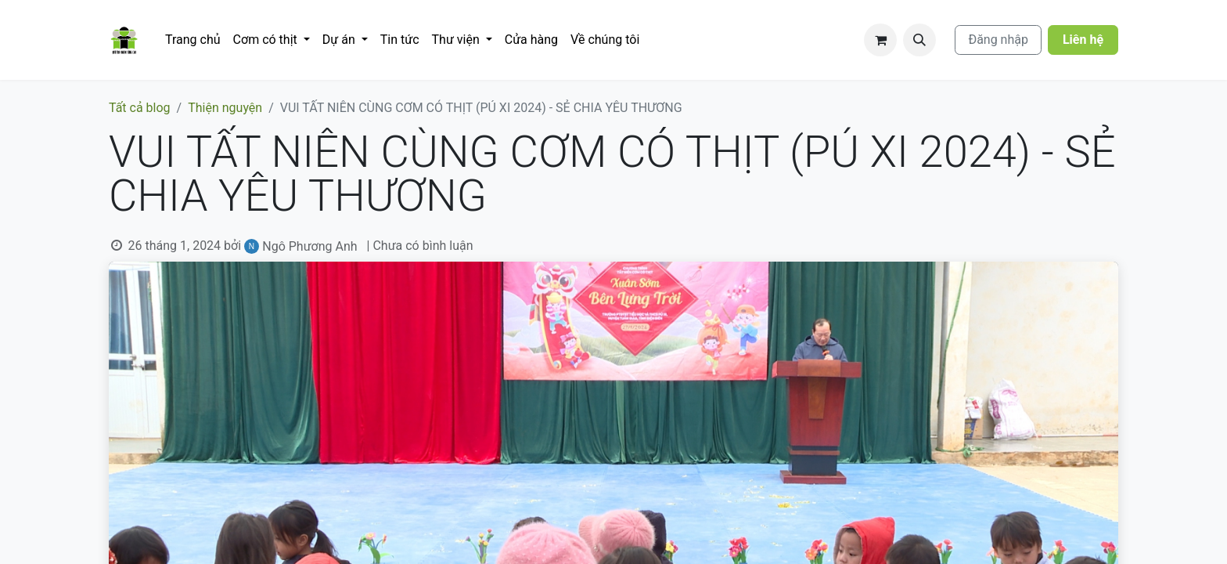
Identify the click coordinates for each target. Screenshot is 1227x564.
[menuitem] (193, 40)
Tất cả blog (140, 107)
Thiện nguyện (225, 107)
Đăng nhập (998, 39)
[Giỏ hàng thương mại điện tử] (880, 40)
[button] (919, 40)
